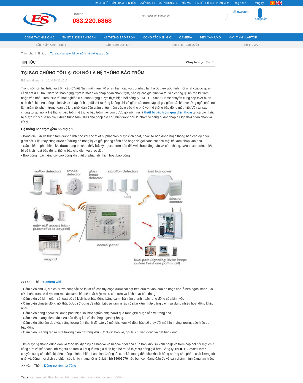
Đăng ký (259, 3)
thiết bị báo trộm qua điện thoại (168, 112)
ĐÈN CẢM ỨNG (210, 37)
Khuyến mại (183, 3)
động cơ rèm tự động (109, 377)
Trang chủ (100, 3)
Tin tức (42, 53)
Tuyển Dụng (165, 3)
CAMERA (185, 37)
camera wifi (38, 377)
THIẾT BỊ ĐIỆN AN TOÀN (79, 37)
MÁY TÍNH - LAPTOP (243, 37)
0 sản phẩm (260, 19)
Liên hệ (198, 3)
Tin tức (131, 3)
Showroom (241, 11)
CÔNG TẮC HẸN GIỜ (157, 37)
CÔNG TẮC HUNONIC (39, 37)
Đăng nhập (239, 3)
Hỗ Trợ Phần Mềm (217, 3)
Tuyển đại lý (146, 3)
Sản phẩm (117, 3)
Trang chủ (27, 53)
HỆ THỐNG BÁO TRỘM (119, 37)
